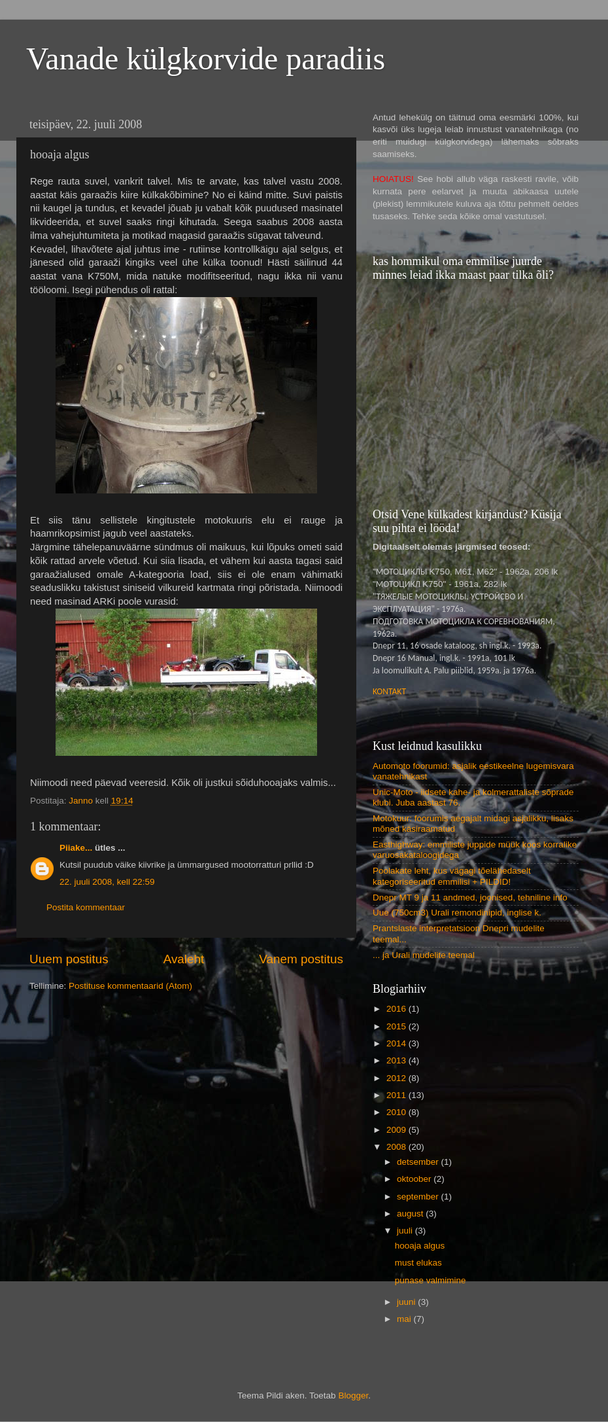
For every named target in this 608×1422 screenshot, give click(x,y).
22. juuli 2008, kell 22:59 (107, 882)
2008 (397, 1147)
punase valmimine (430, 1280)
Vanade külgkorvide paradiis (205, 58)
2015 (397, 1026)
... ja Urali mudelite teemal (424, 955)
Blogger (353, 1395)
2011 (397, 1095)
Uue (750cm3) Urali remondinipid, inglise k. (457, 912)
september (419, 1196)
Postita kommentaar (85, 907)
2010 (397, 1112)
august (411, 1213)
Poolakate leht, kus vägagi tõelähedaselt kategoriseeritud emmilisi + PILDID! (452, 876)
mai (405, 1319)
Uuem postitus (69, 959)
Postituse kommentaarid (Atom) (130, 986)
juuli (406, 1230)
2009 (397, 1130)
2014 (397, 1043)
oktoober (415, 1179)
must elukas (418, 1263)
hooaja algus (420, 1246)
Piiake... (75, 848)
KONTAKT (389, 691)
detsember (419, 1162)
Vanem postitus (301, 959)
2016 (397, 1009)
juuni (407, 1302)
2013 (397, 1060)
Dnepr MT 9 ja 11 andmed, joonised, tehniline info (470, 897)
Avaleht (184, 959)
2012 (397, 1078)
